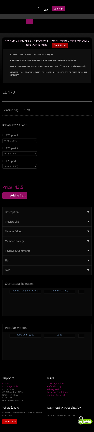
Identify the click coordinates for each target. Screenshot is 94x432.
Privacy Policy (54, 389)
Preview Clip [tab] (47, 221)
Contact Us (8, 383)
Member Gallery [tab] (47, 241)
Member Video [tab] (47, 231)
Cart (46, 10)
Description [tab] (47, 212)
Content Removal (56, 395)
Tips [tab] (47, 260)
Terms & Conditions (57, 392)
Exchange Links (10, 386)
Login (58, 8)
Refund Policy (54, 386)
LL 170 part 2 (10, 148)
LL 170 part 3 (10, 161)
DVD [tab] (47, 270)
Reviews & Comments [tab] (47, 251)
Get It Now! (60, 45)
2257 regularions (56, 383)
